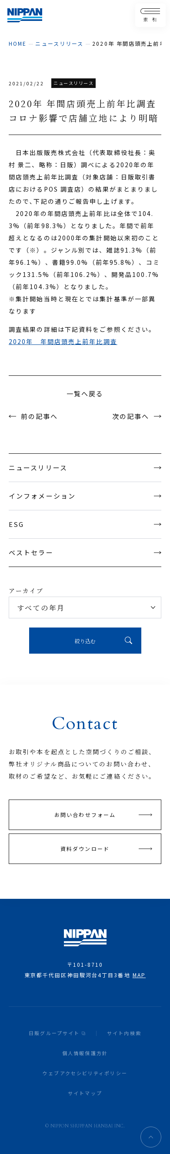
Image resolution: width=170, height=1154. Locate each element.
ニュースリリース (59, 43)
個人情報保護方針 (85, 1052)
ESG (85, 524)
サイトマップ (85, 1093)
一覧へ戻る (85, 393)
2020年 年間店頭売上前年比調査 (63, 341)
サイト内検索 (124, 1032)
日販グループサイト (54, 1032)
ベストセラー (85, 552)
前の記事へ (39, 416)
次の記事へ (131, 416)
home (18, 43)
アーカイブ (26, 590)
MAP (139, 975)
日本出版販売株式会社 (24, 15)
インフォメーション (85, 495)
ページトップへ (151, 1137)
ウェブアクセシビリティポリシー (85, 1073)
